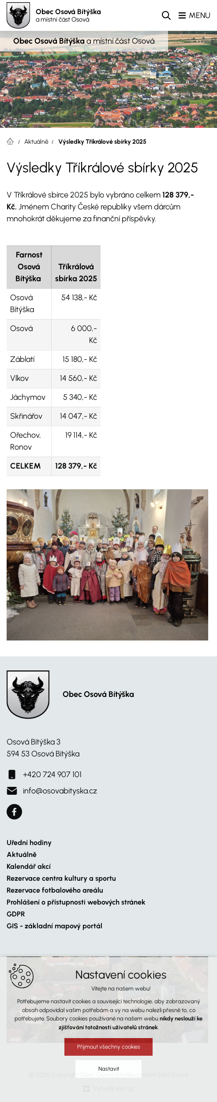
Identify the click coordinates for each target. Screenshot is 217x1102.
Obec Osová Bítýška (68, 15)
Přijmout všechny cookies (108, 1046)
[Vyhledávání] (166, 15)
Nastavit (108, 1068)
